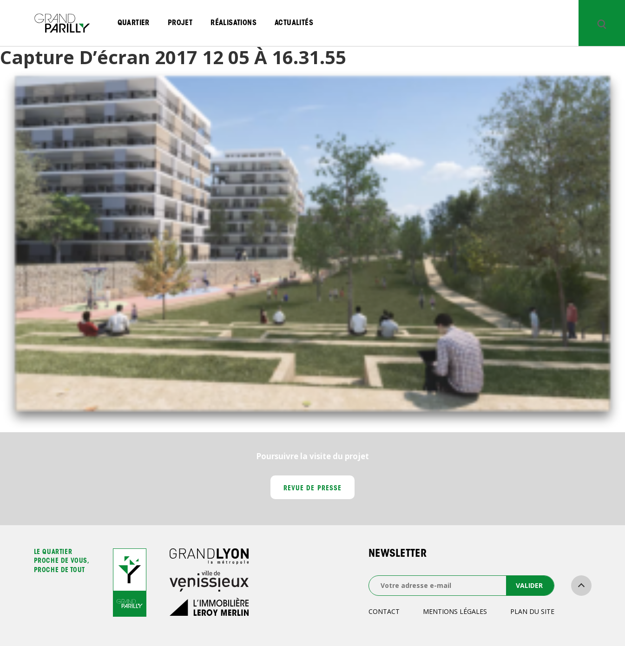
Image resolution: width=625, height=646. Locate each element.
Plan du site (532, 611)
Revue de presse (312, 489)
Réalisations (234, 23)
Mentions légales (455, 611)
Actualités (294, 23)
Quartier (134, 23)
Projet (180, 23)
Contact (384, 611)
